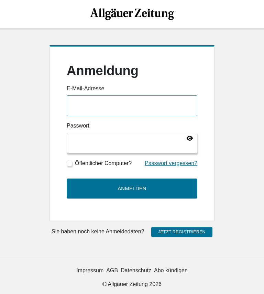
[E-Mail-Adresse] (132, 105)
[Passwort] (132, 143)
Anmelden (132, 188)
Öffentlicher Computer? (103, 163)
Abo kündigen (171, 270)
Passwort (78, 126)
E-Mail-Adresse (85, 88)
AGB (112, 270)
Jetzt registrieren (182, 231)
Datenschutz (136, 270)
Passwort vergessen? (171, 163)
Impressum (89, 270)
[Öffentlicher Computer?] (69, 163)
